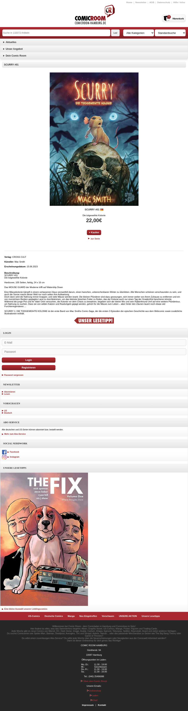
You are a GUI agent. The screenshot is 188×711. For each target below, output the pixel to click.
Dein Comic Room (16, 55)
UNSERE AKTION (128, 616)
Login (28, 360)
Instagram (10, 457)
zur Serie (94, 238)
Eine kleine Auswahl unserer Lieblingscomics (24, 609)
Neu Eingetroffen (88, 616)
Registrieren (29, 367)
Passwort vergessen (13, 375)
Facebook (10, 452)
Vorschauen (108, 616)
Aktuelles (11, 42)
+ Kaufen (94, 232)
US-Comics (34, 616)
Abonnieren (9, 392)
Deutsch (8, 413)
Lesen (7, 394)
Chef (94, 700)
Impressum (88, 705)
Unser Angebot (14, 49)
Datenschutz (163, 2)
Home (129, 2)
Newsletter (140, 2)
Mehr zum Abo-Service (14, 434)
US (5, 411)
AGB (151, 2)
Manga (71, 616)
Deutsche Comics (54, 616)
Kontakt (102, 705)
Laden (94, 695)
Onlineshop (94, 691)
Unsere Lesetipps (151, 616)
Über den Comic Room (94, 681)
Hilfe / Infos (179, 2)
